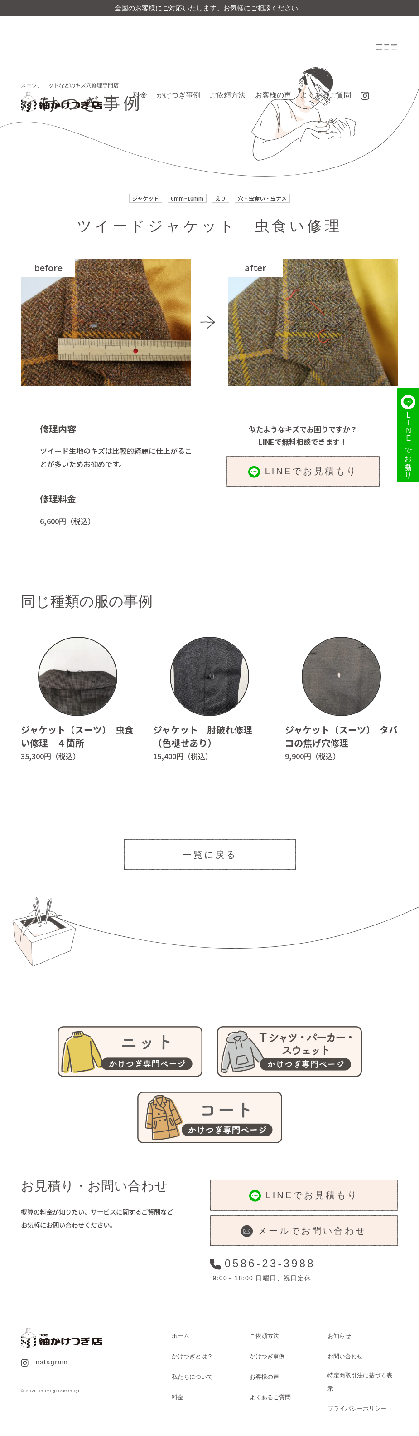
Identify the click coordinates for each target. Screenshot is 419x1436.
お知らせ (339, 1336)
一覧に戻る (210, 855)
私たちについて (192, 1376)
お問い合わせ (345, 1356)
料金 (140, 95)
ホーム (180, 1336)
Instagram (44, 1362)
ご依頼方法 (227, 95)
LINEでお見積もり (302, 472)
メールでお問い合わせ (303, 1231)
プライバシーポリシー (356, 1408)
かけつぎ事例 (178, 95)
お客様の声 (273, 95)
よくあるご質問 (325, 95)
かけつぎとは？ (192, 1356)
